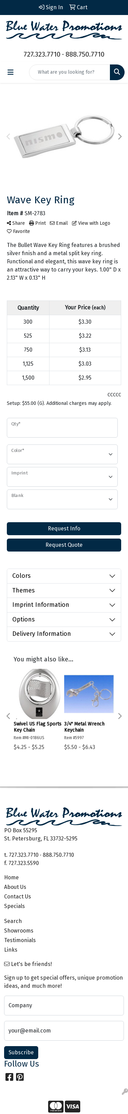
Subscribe (21, 1052)
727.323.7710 (42, 54)
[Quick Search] (69, 72)
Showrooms (18, 930)
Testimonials (20, 940)
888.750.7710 (85, 54)
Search (13, 921)
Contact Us (17, 896)
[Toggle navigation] (10, 72)
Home (11, 877)
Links (10, 950)
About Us (15, 887)
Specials (14, 906)
